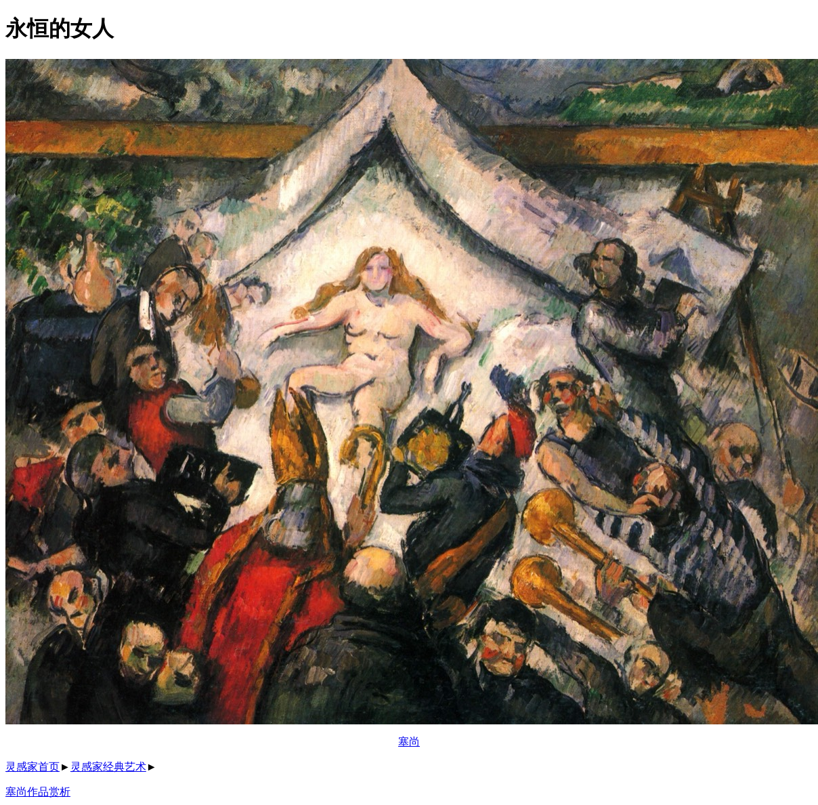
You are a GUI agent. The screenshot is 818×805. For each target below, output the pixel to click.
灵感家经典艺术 (108, 766)
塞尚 (409, 741)
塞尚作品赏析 (37, 792)
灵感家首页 (32, 766)
